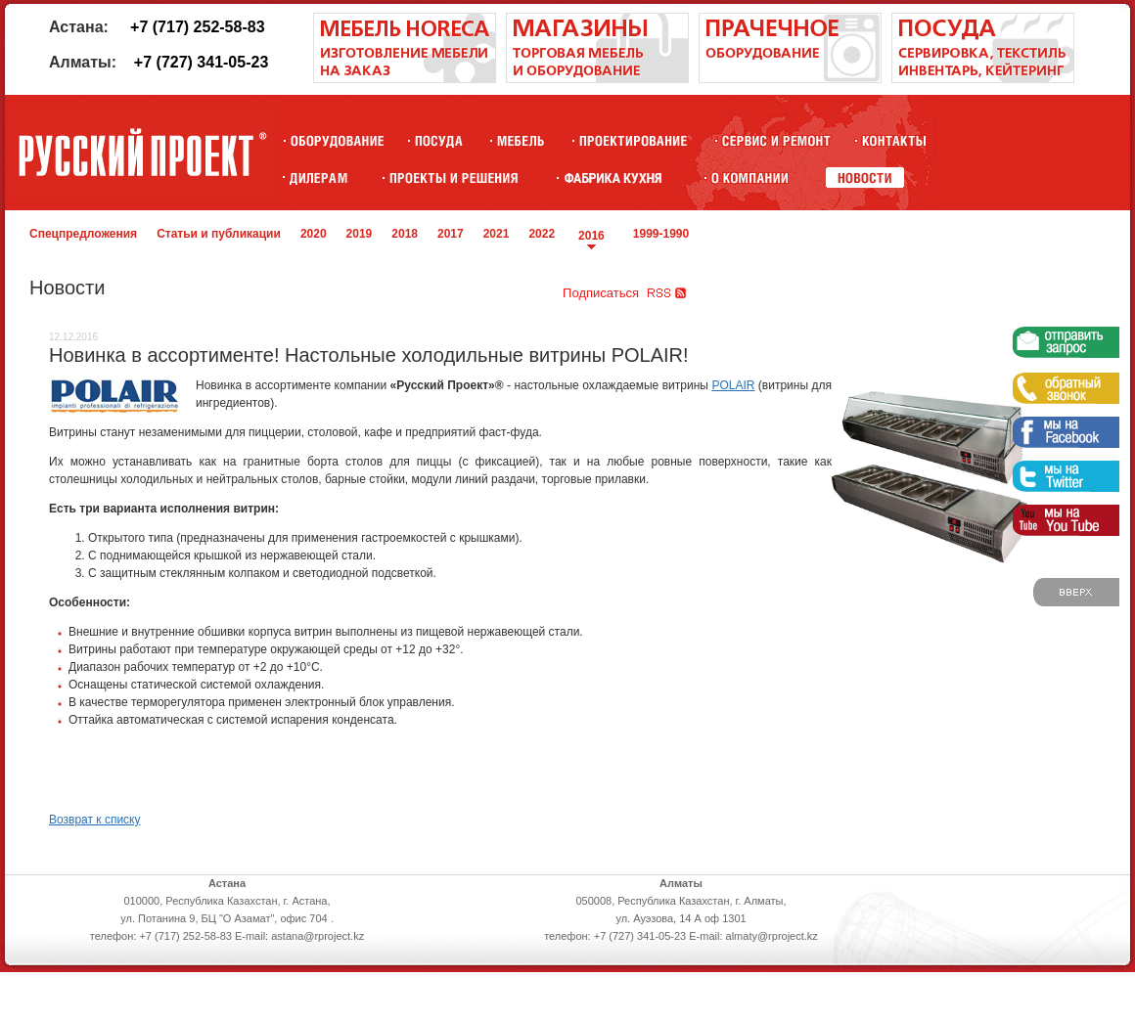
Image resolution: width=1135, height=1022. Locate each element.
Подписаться (601, 293)
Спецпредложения (83, 234)
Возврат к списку (95, 819)
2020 (313, 234)
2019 (359, 234)
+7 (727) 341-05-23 (201, 62)
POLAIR (732, 385)
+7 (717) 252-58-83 (197, 27)
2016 (591, 236)
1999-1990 (661, 234)
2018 (404, 234)
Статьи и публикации (219, 234)
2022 (541, 234)
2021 (496, 234)
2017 (450, 234)
